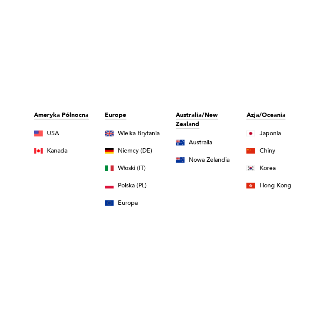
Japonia (270, 133)
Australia (200, 142)
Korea (268, 168)
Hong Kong (275, 185)
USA (53, 133)
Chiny (267, 151)
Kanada (57, 151)
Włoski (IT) (132, 168)
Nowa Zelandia (209, 160)
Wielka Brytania (139, 133)
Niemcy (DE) (135, 151)
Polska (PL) (132, 185)
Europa (128, 203)
